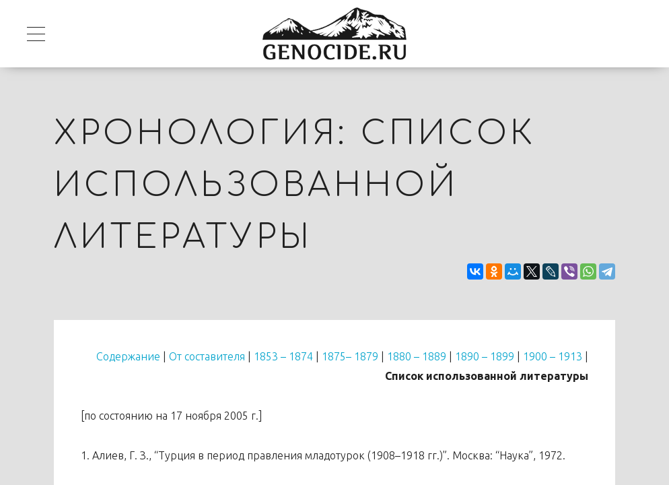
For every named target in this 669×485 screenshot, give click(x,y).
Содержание (128, 356)
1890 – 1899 (484, 356)
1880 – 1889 (416, 356)
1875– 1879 (350, 356)
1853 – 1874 (283, 356)
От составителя (207, 356)
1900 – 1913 (552, 356)
